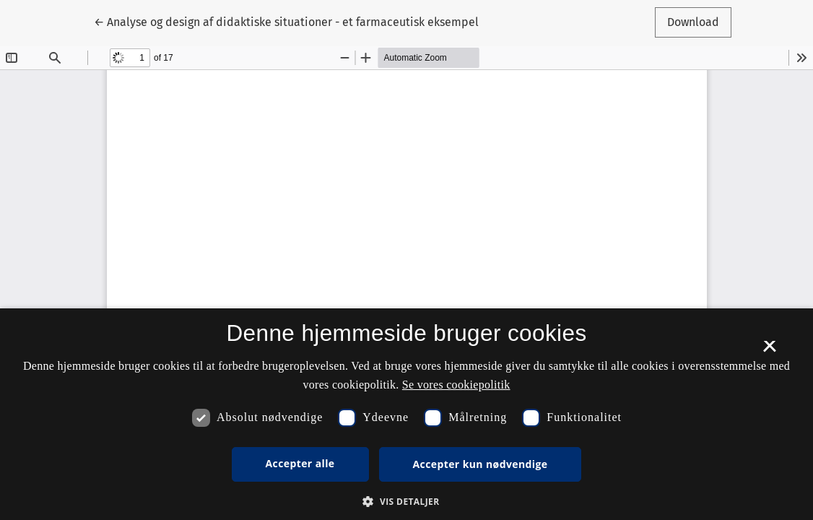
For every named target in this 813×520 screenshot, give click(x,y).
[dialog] (406, 414)
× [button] (769, 351)
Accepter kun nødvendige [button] (480, 464)
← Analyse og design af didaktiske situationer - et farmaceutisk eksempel (286, 21)
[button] (406, 501)
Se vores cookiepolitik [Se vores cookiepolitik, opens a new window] (456, 384)
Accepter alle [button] (300, 463)
